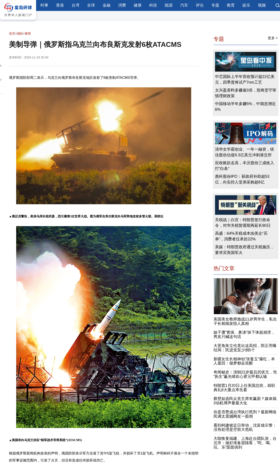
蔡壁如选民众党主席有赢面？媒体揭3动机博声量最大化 (245, 400)
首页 (12, 33)
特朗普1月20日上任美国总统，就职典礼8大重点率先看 (244, 387)
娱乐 (246, 5)
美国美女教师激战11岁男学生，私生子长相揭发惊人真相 (245, 321)
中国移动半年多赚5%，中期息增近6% (245, 107)
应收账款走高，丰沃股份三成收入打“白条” (244, 166)
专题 (215, 5)
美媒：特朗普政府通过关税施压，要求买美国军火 (244, 250)
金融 (106, 5)
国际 (20, 33)
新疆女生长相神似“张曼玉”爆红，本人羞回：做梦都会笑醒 (244, 361)
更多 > (273, 38)
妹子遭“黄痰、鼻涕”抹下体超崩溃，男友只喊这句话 (244, 334)
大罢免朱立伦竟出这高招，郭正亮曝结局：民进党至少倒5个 (245, 347)
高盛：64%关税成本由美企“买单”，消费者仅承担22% (241, 236)
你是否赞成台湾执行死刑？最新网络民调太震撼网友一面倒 (245, 414)
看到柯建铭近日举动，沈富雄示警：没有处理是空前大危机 (245, 427)
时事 (44, 5)
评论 (200, 5)
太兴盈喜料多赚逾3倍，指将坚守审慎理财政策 (245, 93)
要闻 (28, 33)
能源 (169, 5)
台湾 (75, 5)
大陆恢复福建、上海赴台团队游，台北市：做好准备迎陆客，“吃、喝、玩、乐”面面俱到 (245, 442)
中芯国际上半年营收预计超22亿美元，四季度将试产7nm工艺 (245, 79)
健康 (138, 5)
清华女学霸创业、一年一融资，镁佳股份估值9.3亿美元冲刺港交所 (244, 152)
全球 (91, 5)
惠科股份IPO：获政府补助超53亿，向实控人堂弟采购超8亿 (242, 179)
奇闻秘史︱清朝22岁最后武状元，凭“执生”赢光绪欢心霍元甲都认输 (245, 374)
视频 (262, 5)
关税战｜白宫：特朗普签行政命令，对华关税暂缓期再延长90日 (243, 223)
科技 (153, 5)
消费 (122, 5)
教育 (231, 5)
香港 (60, 5)
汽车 (184, 5)
